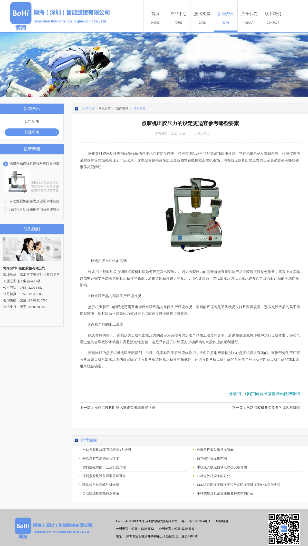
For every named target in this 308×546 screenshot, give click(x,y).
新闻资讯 (122, 108)
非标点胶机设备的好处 (213, 476)
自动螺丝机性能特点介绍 (100, 493)
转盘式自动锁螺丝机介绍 (100, 485)
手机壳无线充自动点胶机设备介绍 (222, 467)
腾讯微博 (284, 393)
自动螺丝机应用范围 (212, 458)
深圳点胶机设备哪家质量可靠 (104, 476)
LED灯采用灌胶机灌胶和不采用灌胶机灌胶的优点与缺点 (238, 485)
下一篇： (266, 408)
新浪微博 (267, 393)
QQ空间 (252, 393)
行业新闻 (139, 108)
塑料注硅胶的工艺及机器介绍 (104, 467)
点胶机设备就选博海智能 (215, 450)
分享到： (237, 393)
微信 (296, 393)
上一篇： (117, 408)
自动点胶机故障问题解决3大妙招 (106, 450)
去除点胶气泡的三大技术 (100, 458)
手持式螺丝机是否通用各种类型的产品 (225, 493)
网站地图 (221, 521)
